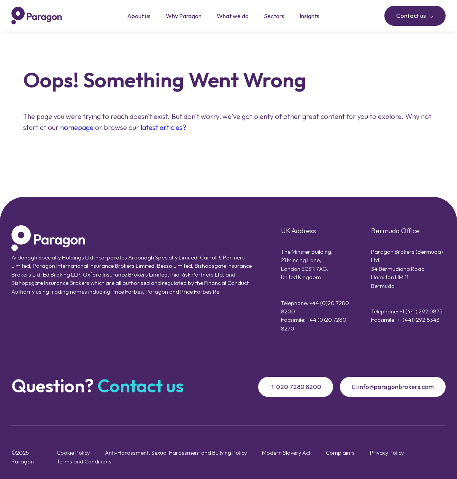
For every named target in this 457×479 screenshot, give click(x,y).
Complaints (340, 452)
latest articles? (164, 127)
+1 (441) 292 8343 (418, 319)
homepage (77, 127)
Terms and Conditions (84, 461)
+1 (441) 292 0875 (421, 311)
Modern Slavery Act (286, 452)
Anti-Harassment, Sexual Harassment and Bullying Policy (176, 452)
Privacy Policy (387, 452)
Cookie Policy (73, 452)
